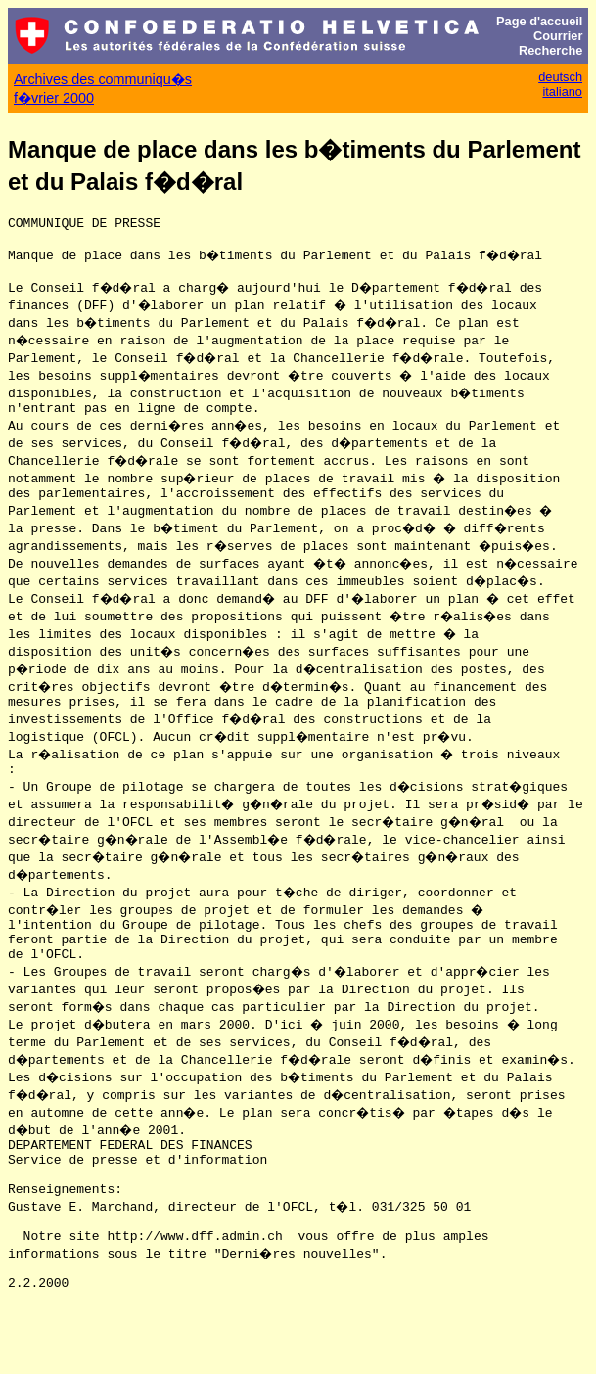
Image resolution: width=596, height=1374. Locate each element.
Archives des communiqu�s (103, 79)
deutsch (560, 76)
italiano (562, 91)
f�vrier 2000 (54, 98)
